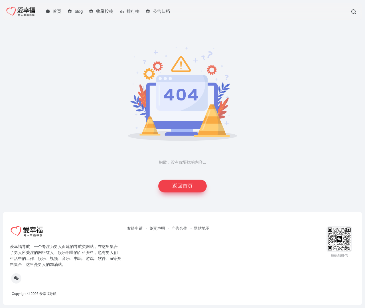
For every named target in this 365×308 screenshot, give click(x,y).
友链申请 (135, 228)
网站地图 (202, 228)
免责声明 (157, 228)
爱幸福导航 (47, 294)
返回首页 (182, 186)
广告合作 (179, 228)
